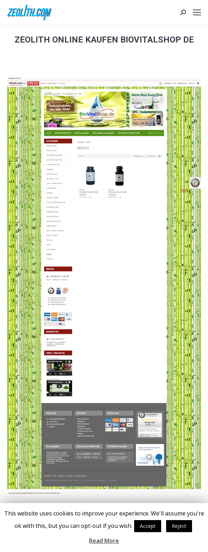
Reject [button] (179, 526)
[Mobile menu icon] (197, 12)
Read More (104, 541)
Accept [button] (147, 526)
